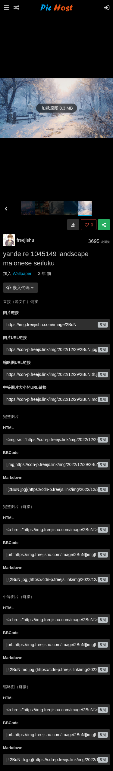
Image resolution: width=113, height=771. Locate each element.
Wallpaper (22, 273)
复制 (102, 324)
